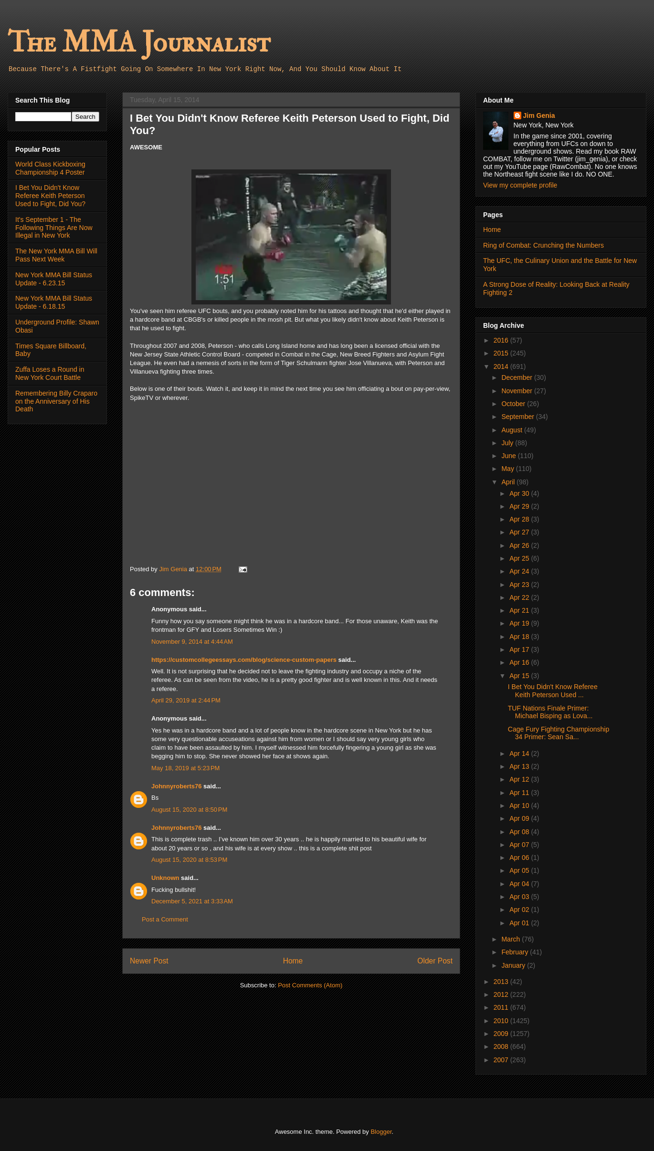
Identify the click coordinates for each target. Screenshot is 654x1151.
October (514, 404)
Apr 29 (520, 506)
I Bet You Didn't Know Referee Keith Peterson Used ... (553, 691)
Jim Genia (539, 115)
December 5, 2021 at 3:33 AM (192, 901)
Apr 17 (520, 649)
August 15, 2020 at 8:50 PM (189, 809)
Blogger (380, 1131)
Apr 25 (520, 558)
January (514, 965)
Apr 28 (520, 519)
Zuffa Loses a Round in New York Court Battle (49, 373)
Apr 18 (520, 636)
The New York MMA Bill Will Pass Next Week (56, 255)
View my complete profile (520, 185)
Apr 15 (520, 676)
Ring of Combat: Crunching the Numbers (543, 245)
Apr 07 (520, 844)
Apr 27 (520, 532)
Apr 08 (520, 832)
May (508, 468)
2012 (502, 994)
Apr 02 (520, 909)
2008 (502, 1046)
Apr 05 (520, 870)
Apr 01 (520, 923)
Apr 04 (520, 884)
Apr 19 (520, 623)
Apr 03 (520, 896)
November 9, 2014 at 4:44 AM (192, 641)
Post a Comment (165, 919)
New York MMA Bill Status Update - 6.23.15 (53, 279)
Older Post (435, 961)
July (508, 443)
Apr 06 (520, 857)
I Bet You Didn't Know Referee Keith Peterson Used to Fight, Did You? (50, 196)
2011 (502, 1007)
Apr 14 (520, 753)
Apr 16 (520, 662)
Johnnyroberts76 (176, 786)
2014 (502, 366)
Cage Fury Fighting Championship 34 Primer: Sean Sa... (558, 733)
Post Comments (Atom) (310, 985)
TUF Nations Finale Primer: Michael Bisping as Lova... (550, 712)
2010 (502, 1021)
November (517, 391)
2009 (502, 1033)
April (509, 482)
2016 (502, 340)
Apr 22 (520, 597)
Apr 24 (520, 571)
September (518, 416)
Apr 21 (520, 610)
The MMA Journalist (139, 43)
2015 (502, 353)
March (511, 939)
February (515, 952)
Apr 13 (520, 766)
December (517, 377)
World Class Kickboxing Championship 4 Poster (50, 168)
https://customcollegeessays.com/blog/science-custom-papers (244, 659)
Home (293, 961)
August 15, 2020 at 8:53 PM (189, 859)
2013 (502, 981)
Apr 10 (520, 805)
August (512, 430)
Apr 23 (520, 584)
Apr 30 (520, 493)
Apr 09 (520, 818)
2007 (502, 1060)
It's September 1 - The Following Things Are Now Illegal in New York (54, 228)
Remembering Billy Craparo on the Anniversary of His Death (56, 401)
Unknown (165, 877)
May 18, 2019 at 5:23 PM (185, 768)
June (509, 456)
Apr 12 (520, 779)
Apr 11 (520, 792)
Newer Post (149, 961)
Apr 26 (520, 545)
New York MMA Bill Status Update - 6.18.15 (53, 302)
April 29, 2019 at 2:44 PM (186, 700)
